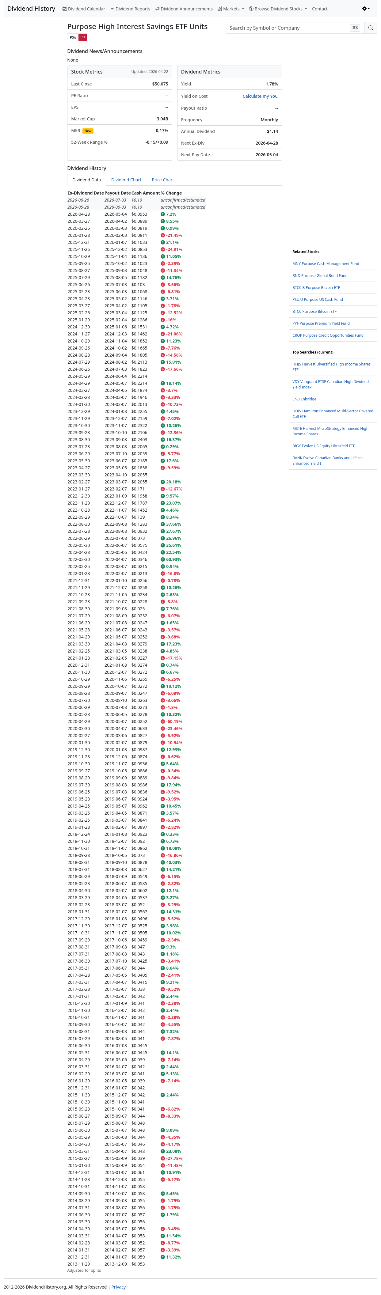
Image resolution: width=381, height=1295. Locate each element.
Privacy (118, 1287)
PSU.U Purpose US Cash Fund (317, 299)
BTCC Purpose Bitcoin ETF (314, 311)
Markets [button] (229, 9)
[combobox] (295, 28)
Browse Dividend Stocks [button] (276, 9)
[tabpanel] (174, 731)
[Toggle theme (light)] (366, 8)
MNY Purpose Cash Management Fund (325, 263)
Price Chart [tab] (163, 180)
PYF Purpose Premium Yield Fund (321, 323)
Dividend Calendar (84, 9)
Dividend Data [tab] (86, 180)
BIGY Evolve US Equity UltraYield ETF (323, 446)
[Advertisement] (32, 140)
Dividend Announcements (184, 9)
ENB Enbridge (304, 399)
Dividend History (31, 8)
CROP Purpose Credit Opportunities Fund (328, 335)
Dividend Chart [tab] (126, 180)
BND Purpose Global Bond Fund (320, 275)
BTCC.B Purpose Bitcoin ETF (316, 287)
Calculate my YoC (260, 96)
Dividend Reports (130, 9)
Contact (320, 9)
